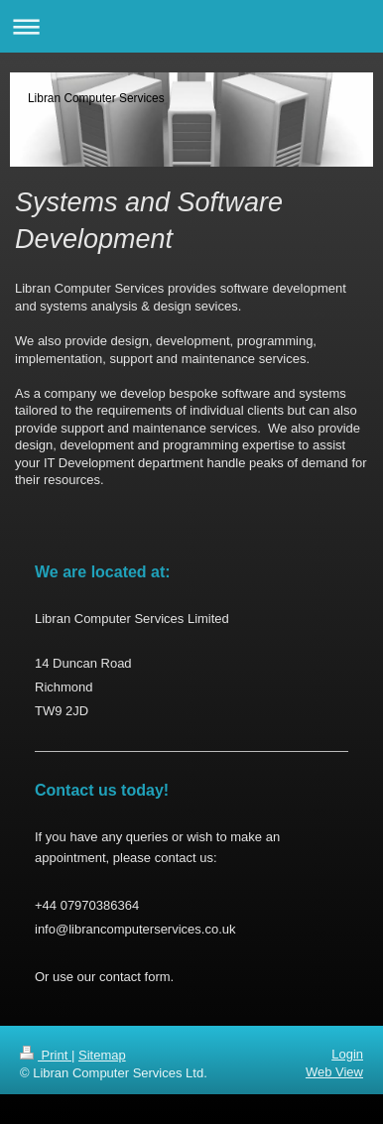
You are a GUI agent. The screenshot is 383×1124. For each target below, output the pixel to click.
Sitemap (102, 1055)
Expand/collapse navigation (191, 26)
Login (347, 1054)
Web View (334, 1071)
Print (45, 1055)
